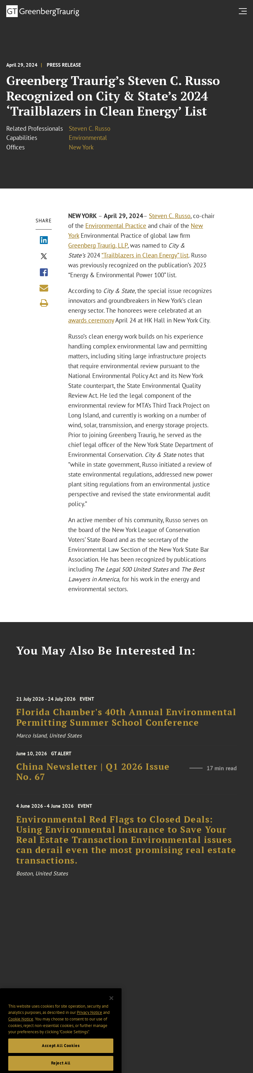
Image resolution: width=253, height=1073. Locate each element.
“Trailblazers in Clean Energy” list (144, 255)
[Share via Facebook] (44, 273)
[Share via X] (44, 257)
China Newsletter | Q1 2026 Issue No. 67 (93, 775)
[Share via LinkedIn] (44, 241)
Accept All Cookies (61, 1055)
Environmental (88, 138)
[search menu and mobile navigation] (244, 11)
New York (81, 147)
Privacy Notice (89, 1022)
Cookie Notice (20, 1029)
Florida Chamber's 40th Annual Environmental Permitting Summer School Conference (126, 722)
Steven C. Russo (89, 128)
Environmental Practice (115, 226)
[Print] (44, 303)
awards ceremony (91, 320)
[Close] (111, 1008)
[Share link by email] (44, 288)
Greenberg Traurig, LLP (97, 245)
